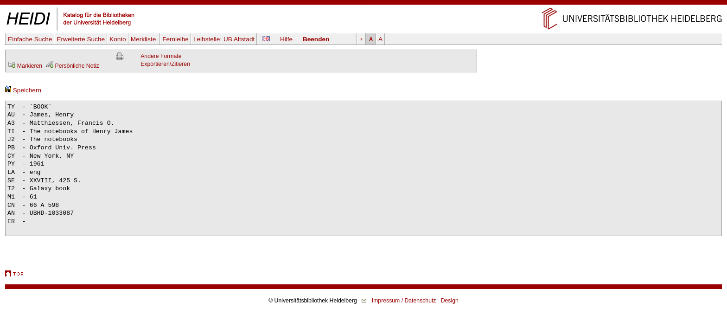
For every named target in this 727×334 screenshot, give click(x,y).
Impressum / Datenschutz (404, 300)
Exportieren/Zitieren (165, 64)
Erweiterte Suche (81, 39)
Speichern (23, 90)
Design (450, 300)
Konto (117, 39)
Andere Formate (160, 56)
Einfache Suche (30, 39)
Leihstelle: (224, 39)
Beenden (316, 39)
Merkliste (144, 39)
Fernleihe (175, 39)
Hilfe (286, 39)
